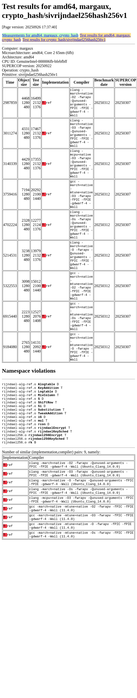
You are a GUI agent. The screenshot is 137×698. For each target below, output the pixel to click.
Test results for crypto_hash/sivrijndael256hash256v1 (63, 40)
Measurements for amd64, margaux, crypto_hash (40, 35)
